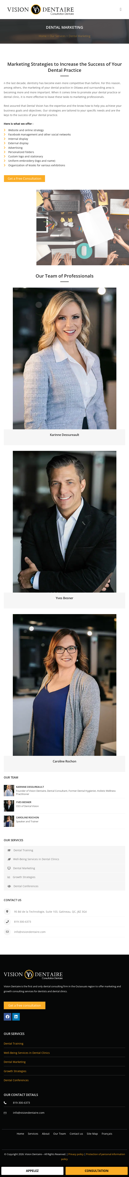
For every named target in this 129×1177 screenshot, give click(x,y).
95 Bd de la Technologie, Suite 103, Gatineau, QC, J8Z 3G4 (50, 911)
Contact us (76, 1133)
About (46, 1133)
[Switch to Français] (107, 1133)
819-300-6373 (22, 921)
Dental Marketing (21, 868)
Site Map (92, 1133)
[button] (120, 9)
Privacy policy (76, 1154)
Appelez (32, 1171)
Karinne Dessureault (30, 787)
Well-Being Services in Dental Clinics (33, 859)
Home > (44, 36)
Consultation (96, 1171)
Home (20, 1133)
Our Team (59, 1133)
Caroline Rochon (27, 817)
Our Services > (59, 36)
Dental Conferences (23, 886)
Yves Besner (23, 802)
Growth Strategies (21, 877)
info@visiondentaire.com (30, 932)
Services (33, 1133)
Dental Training (20, 850)
